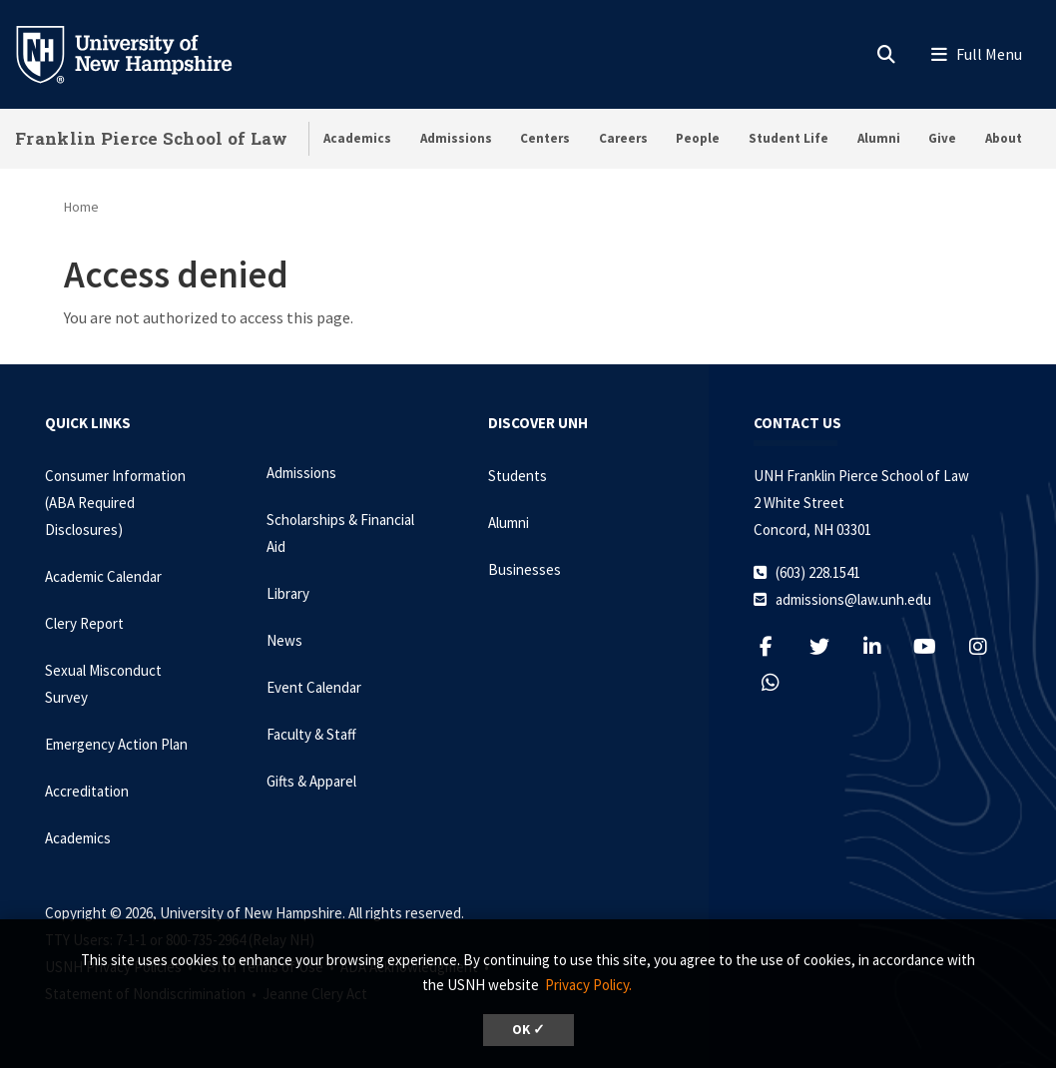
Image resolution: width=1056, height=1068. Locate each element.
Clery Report (84, 623)
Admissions (456, 138)
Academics (357, 138)
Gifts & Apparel (311, 781)
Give (942, 138)
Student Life (788, 138)
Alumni (878, 138)
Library (287, 593)
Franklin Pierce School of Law (151, 138)
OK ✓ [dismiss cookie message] (528, 1029)
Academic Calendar (103, 576)
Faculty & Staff (311, 734)
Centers (545, 138)
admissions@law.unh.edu (853, 599)
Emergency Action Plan (116, 744)
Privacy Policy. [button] (588, 984)
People (698, 138)
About (1003, 138)
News (284, 640)
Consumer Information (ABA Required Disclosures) (115, 502)
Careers (623, 138)
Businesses (524, 569)
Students (517, 475)
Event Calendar (313, 687)
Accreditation (87, 791)
